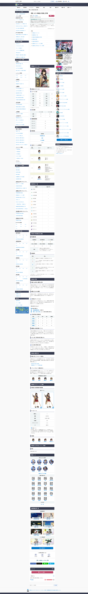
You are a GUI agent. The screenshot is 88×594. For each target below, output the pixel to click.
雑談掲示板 (18, 300)
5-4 (26, 276)
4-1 (16, 268)
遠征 (44, 7)
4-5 (25, 224)
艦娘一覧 (56, 7)
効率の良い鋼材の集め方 (20, 142)
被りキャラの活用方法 (20, 120)
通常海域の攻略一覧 (19, 63)
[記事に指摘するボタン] (49, 555)
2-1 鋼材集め (18, 151)
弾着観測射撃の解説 (19, 192)
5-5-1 (21, 77)
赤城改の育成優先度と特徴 (37, 37)
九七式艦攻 (42, 140)
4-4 (25, 75)
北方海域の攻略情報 (19, 255)
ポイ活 (65, 1)
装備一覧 (63, 7)
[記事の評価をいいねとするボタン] (42, 555)
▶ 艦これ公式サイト (59, 153)
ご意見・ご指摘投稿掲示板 (20, 13)
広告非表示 (60, 1)
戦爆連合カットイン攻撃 (20, 195)
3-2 (16, 224)
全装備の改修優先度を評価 (20, 99)
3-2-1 (21, 75)
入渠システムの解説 (19, 113)
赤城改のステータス (35, 32)
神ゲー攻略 (17, 9)
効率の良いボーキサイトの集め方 (21, 144)
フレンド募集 (18, 302)
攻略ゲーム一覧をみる (64, 139)
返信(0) (32, 579)
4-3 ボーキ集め (18, 156)
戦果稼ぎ (37, 7)
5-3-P (17, 77)
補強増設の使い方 (19, 117)
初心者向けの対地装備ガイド (21, 30)
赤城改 (33, 318)
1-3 (23, 235)
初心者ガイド (18, 43)
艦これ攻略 (20, 4)
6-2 (16, 226)
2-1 (16, 243)
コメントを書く (42, 572)
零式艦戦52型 (42, 135)
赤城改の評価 (34, 39)
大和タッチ (18, 199)
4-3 (23, 268)
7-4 (16, 228)
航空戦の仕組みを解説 (35, 363)
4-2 (19, 268)
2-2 (19, 243)
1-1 (16, 235)
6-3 (21, 226)
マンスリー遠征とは (19, 135)
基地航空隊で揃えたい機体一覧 (21, 188)
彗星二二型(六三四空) (36, 311)
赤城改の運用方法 (35, 41)
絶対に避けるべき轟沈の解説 (21, 70)
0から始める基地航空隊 (20, 28)
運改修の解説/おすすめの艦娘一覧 (22, 34)
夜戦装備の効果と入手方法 (20, 197)
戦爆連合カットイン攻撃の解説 (36, 365)
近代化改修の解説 (19, 104)
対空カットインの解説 (20, 183)
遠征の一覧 (18, 131)
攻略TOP (18, 7)
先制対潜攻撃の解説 (19, 215)
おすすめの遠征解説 (19, 68)
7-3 (23, 260)
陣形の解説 (18, 169)
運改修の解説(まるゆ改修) (20, 106)
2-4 (26, 243)
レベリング (31, 7)
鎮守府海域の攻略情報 (20, 239)
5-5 (16, 278)
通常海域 (24, 7)
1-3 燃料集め (18, 149)
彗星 (42, 138)
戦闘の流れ (18, 167)
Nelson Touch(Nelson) (20, 201)
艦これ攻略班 (35, 15)
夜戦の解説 (18, 174)
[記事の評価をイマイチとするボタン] (36, 555)
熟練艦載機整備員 (36, 310)
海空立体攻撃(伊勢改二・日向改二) (22, 208)
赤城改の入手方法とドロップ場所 (38, 45)
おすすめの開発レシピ (20, 88)
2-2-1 (17, 75)
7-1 (25, 77)
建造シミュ (69, 7)
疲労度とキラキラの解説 (20, 124)
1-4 (26, 235)
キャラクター (26, 9)
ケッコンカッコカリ (19, 122)
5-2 (19, 276)
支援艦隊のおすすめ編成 (20, 176)
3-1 (16, 251)
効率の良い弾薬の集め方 (20, 140)
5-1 (16, 276)
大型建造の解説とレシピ (20, 95)
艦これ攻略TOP (42, 548)
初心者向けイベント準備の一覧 (21, 23)
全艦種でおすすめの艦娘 (42, 473)
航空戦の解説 (18, 172)
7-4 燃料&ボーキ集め (19, 158)
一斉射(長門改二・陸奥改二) (21, 204)
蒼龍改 (33, 323)
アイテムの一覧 (18, 163)
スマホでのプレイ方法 (20, 45)
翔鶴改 (33, 325)
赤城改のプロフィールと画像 (37, 43)
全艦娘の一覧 (18, 293)
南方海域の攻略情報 (19, 280)
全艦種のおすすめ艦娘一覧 (20, 57)
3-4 (21, 224)
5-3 (23, 276)
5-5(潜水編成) (25, 278)
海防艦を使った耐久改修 (20, 36)
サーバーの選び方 (19, 48)
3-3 (23, 251)
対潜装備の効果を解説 (20, 213)
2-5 (16, 245)
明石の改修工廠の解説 (20, 97)
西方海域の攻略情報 (19, 272)
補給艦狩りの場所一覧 (20, 83)
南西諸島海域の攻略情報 (20, 247)
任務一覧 (17, 81)
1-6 (23, 237)
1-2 (19, 235)
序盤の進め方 (18, 52)
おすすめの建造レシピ (20, 90)
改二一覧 (42, 504)
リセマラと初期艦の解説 (20, 50)
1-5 (16, 237)
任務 (50, 7)
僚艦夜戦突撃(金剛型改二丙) (21, 206)
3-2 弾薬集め (18, 153)
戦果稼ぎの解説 (18, 220)
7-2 (19, 260)
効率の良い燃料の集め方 (20, 137)
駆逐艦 (33, 464)
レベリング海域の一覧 (20, 19)
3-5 (16, 253)
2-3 (23, 243)
